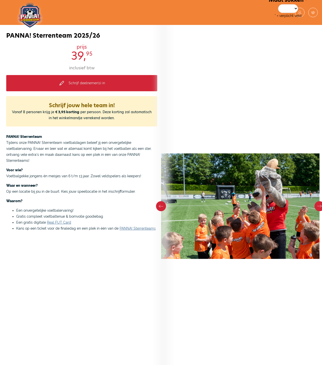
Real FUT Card (59, 222)
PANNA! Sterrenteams (138, 228)
